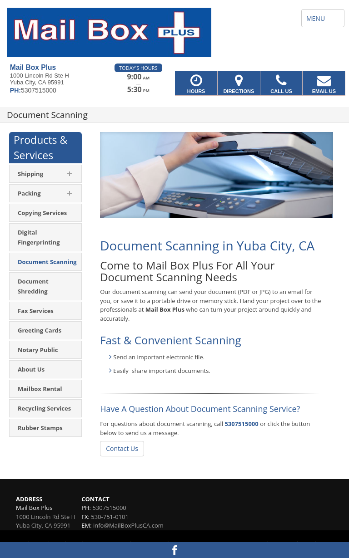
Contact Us (122, 448)
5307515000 (241, 424)
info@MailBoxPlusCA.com (128, 525)
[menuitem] (45, 212)
